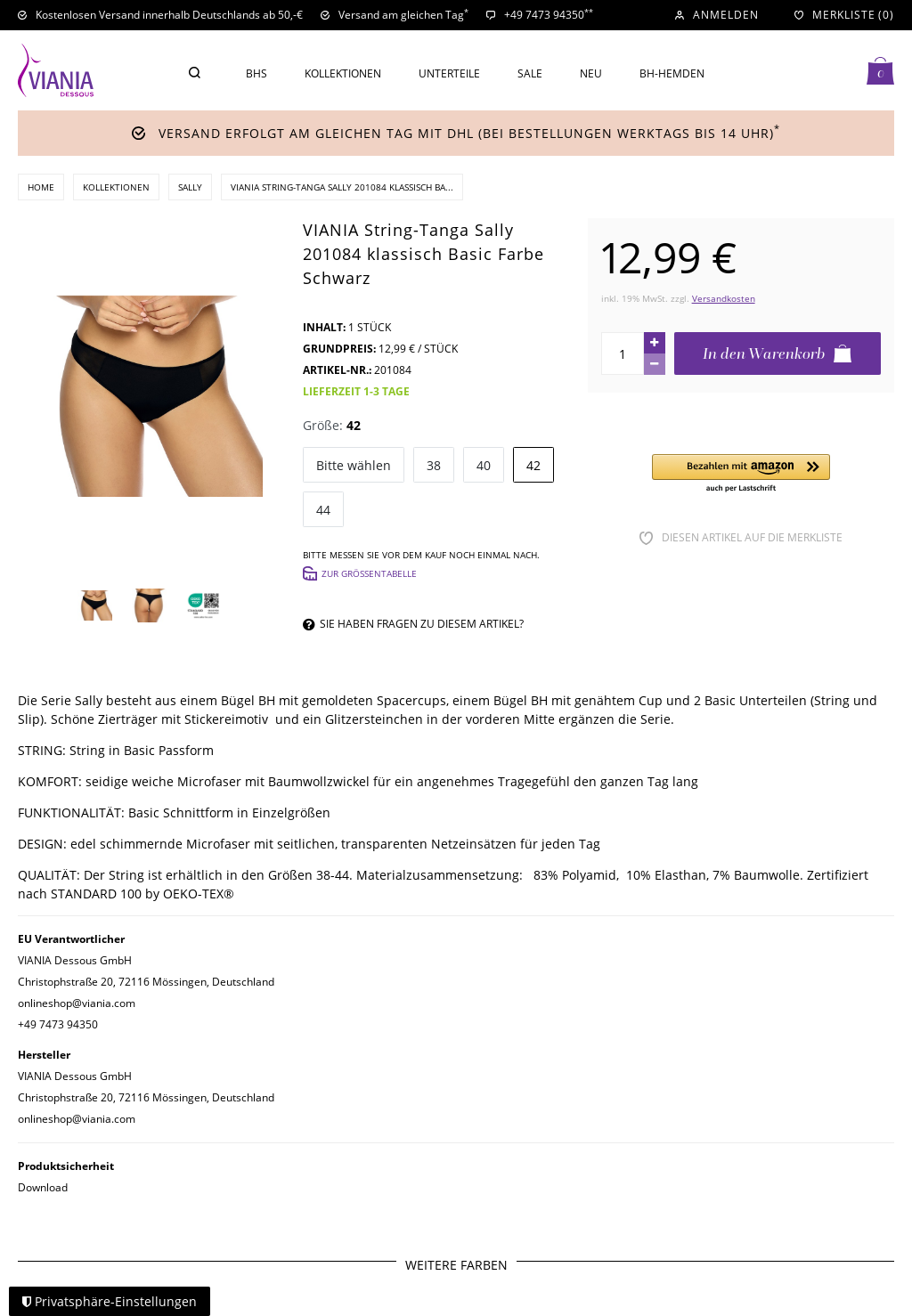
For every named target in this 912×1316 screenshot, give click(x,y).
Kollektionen (343, 73)
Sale (529, 73)
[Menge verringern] (654, 364)
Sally (190, 187)
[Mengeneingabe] (622, 353)
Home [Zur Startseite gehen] (41, 187)
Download (43, 1187)
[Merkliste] (844, 15)
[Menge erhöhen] (654, 342)
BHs (256, 73)
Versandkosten (723, 298)
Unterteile (449, 73)
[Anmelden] (717, 15)
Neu (591, 73)
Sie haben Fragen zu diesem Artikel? (413, 623)
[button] (741, 474)
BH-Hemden (671, 73)
